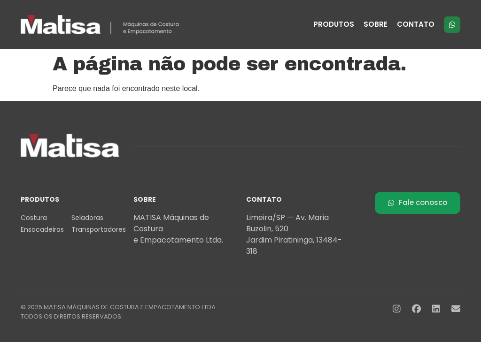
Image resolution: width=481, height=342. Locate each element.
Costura (34, 217)
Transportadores (96, 229)
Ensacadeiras (42, 229)
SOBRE (376, 24)
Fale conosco (417, 202)
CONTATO (415, 24)
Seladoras (87, 217)
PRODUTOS (333, 24)
